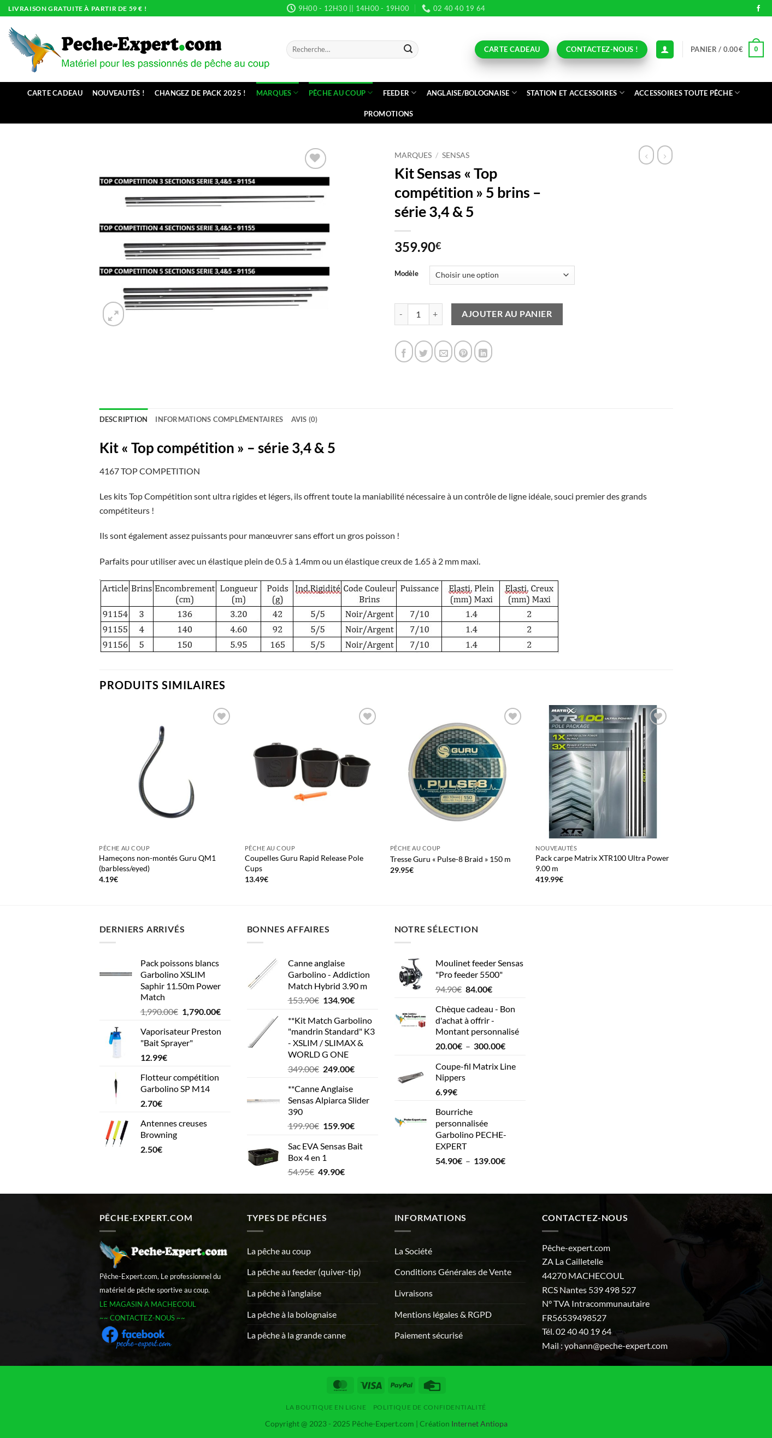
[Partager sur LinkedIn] (483, 351)
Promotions (389, 113)
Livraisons (413, 1293)
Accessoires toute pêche (687, 92)
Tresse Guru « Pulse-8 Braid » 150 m (450, 859)
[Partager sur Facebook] (404, 351)
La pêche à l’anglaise (284, 1293)
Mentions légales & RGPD (443, 1314)
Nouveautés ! (118, 93)
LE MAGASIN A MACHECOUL (147, 1304)
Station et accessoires (575, 92)
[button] (727, 49)
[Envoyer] (408, 49)
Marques (277, 92)
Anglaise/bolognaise (472, 92)
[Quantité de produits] (418, 314)
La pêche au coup (279, 1251)
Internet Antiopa (479, 1423)
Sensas (455, 155)
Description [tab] (123, 419)
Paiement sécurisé (428, 1335)
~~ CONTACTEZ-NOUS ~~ (142, 1317)
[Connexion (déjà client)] (665, 49)
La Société (413, 1251)
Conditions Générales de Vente (452, 1271)
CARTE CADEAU (54, 93)
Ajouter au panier (507, 314)
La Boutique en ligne (326, 1407)
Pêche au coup (341, 92)
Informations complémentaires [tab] (219, 419)
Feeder (400, 92)
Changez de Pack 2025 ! (200, 93)
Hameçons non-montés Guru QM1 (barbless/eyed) (157, 863)
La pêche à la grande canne (296, 1335)
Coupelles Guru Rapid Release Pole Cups (304, 863)
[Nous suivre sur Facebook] (758, 9)
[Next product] (646, 155)
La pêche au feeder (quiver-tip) (304, 1271)
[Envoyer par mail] (443, 351)
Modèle (406, 274)
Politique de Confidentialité (429, 1407)
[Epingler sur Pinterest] (463, 351)
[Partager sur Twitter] (424, 351)
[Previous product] (665, 155)
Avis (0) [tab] (304, 419)
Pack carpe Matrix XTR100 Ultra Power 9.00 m (602, 863)
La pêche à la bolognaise (292, 1314)
